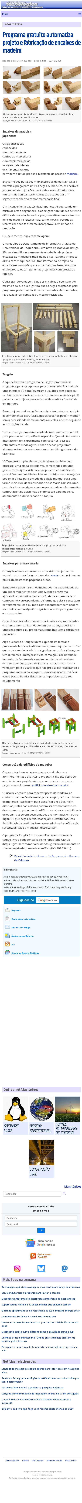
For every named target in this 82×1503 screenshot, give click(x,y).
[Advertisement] (57, 147)
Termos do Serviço (54, 1461)
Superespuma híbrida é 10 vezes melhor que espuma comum (36, 1304)
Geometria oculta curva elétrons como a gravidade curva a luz (37, 1331)
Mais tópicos (72, 1186)
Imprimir (15, 910)
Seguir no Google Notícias (25, 953)
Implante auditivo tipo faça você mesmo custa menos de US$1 (38, 1408)
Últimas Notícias (12, 1461)
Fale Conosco (37, 1461)
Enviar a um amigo (20, 927)
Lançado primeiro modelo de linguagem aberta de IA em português (40, 1393)
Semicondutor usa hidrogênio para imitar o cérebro (31, 1292)
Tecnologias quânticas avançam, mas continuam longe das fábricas (41, 1286)
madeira (72, 174)
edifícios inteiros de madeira (50, 785)
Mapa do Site (71, 1461)
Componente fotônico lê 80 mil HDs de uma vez (29, 1316)
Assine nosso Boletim (22, 936)
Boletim (25, 1461)
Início (5, 14)
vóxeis (54, 575)
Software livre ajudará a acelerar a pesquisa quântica (32, 1387)
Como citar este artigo (23, 919)
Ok (41, 1230)
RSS (13, 944)
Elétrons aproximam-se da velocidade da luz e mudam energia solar (41, 1310)
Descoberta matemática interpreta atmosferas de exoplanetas (38, 1298)
